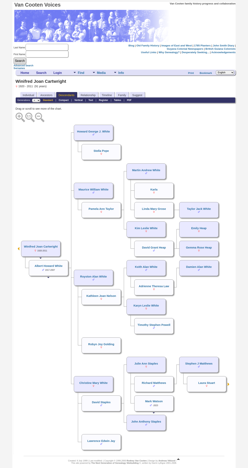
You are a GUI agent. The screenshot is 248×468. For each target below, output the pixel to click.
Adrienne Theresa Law (154, 286)
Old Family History (147, 45)
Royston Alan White (93, 276)
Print (191, 73)
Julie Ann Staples (146, 363)
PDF (129, 100)
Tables (117, 100)
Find (81, 72)
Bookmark (206, 73)
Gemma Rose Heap (199, 247)
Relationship (88, 95)
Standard (48, 100)
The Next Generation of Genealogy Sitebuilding (115, 463)
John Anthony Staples (146, 421)
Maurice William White (93, 189)
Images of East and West (176, 45)
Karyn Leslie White (146, 305)
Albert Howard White (48, 265)
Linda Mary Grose (154, 208)
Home (25, 72)
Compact (64, 100)
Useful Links (148, 52)
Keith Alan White (146, 266)
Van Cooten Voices (37, 5)
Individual (28, 95)
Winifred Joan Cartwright (41, 246)
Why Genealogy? (168, 52)
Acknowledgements (223, 52)
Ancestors (46, 95)
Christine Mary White (93, 382)
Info (121, 72)
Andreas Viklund (166, 460)
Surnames (19, 68)
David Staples (101, 402)
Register (103, 100)
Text (91, 100)
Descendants (66, 95)
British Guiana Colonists (220, 48)
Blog (131, 45)
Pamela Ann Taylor (101, 208)
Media (101, 72)
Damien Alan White (199, 266)
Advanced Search (23, 65)
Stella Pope (101, 150)
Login (57, 72)
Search (41, 72)
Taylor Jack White (199, 208)
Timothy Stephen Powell (154, 324)
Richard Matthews (154, 382)
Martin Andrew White (146, 170)
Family (122, 95)
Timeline (107, 95)
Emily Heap (199, 228)
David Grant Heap (154, 247)
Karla (154, 189)
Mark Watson (154, 401)
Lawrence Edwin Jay (101, 440)
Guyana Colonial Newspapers (185, 48)
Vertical (78, 100)
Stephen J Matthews (199, 363)
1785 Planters (202, 45)
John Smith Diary (223, 45)
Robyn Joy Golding (101, 344)
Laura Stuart (206, 382)
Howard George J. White (93, 131)
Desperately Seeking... (195, 52)
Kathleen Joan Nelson (101, 295)
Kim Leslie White (146, 228)
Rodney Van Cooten (137, 460)
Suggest (137, 95)
